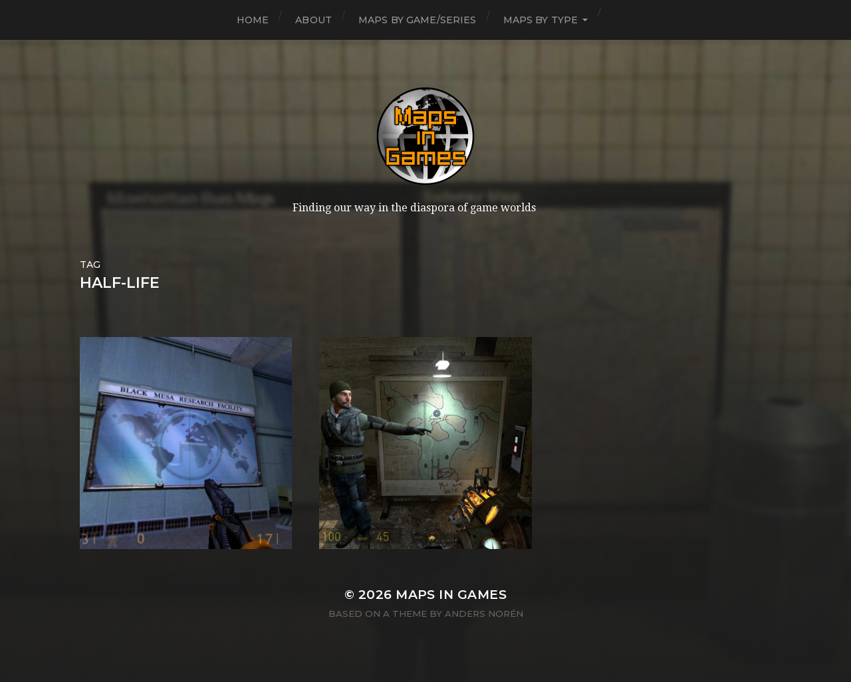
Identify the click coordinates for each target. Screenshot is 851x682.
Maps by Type (540, 20)
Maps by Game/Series (417, 20)
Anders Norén (484, 613)
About (313, 20)
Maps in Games (451, 594)
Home (253, 20)
